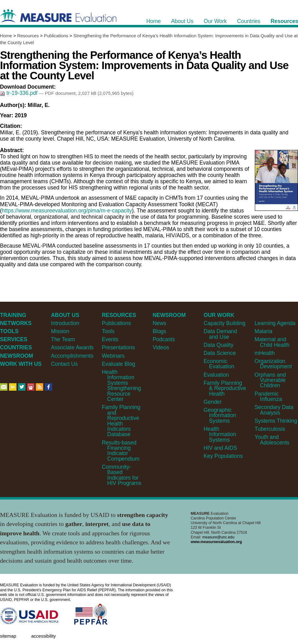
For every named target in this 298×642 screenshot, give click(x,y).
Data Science (220, 353)
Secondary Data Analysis (273, 410)
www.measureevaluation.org (216, 542)
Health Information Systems (220, 434)
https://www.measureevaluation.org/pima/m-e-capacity (67, 210)
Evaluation (216, 375)
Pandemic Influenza (268, 396)
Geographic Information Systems (220, 415)
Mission (60, 331)
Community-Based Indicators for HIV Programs (121, 475)
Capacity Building (224, 323)
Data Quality (218, 345)
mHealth (264, 353)
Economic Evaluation (219, 364)
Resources (28, 35)
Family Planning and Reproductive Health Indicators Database (121, 420)
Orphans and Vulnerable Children (270, 380)
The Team (63, 339)
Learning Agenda (275, 323)
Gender (213, 402)
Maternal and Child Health (271, 342)
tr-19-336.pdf (19, 93)
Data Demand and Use (220, 334)
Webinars (113, 356)
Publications (56, 35)
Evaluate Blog (118, 364)
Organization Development (273, 364)
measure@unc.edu (218, 537)
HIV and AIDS (220, 448)
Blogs (159, 331)
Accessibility (43, 636)
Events (110, 339)
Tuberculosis (269, 429)
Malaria (263, 331)
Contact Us (64, 364)
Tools (108, 331)
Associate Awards (72, 347)
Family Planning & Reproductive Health (225, 388)
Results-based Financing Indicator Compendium (121, 451)
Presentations (118, 347)
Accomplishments (72, 356)
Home (6, 35)
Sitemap (8, 636)
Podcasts (164, 339)
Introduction (65, 323)
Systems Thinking (275, 421)
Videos (161, 347)
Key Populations (223, 456)
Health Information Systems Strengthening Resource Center (121, 385)
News (159, 323)
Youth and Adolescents (271, 439)
